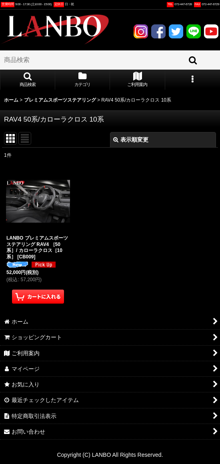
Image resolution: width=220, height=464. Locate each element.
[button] (27, 80)
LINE (193, 31)
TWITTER (176, 31)
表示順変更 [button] (130, 139)
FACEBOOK (158, 31)
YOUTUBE (211, 31)
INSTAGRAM (141, 31)
